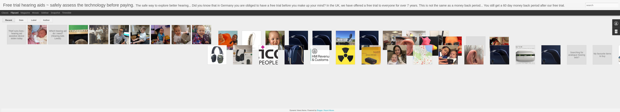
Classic (5, 13)
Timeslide (66, 13)
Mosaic (35, 13)
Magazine (25, 13)
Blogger (320, 110)
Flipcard (14, 13)
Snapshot (55, 13)
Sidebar (45, 13)
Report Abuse (329, 110)
